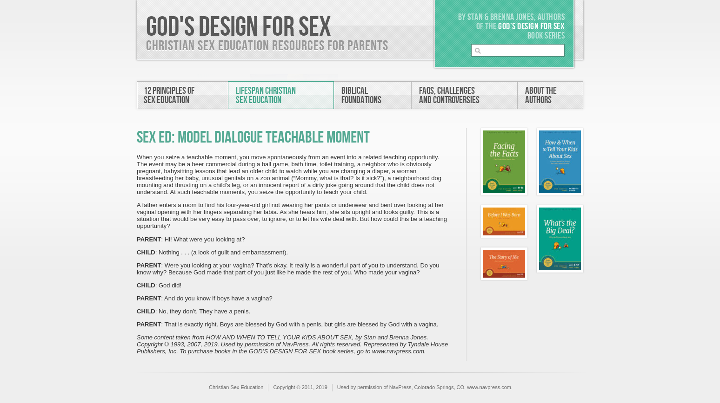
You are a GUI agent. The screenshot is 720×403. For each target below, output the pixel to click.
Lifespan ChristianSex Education (266, 95)
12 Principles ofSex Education (169, 95)
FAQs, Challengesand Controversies (449, 95)
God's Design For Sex (238, 27)
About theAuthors (541, 95)
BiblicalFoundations (361, 95)
